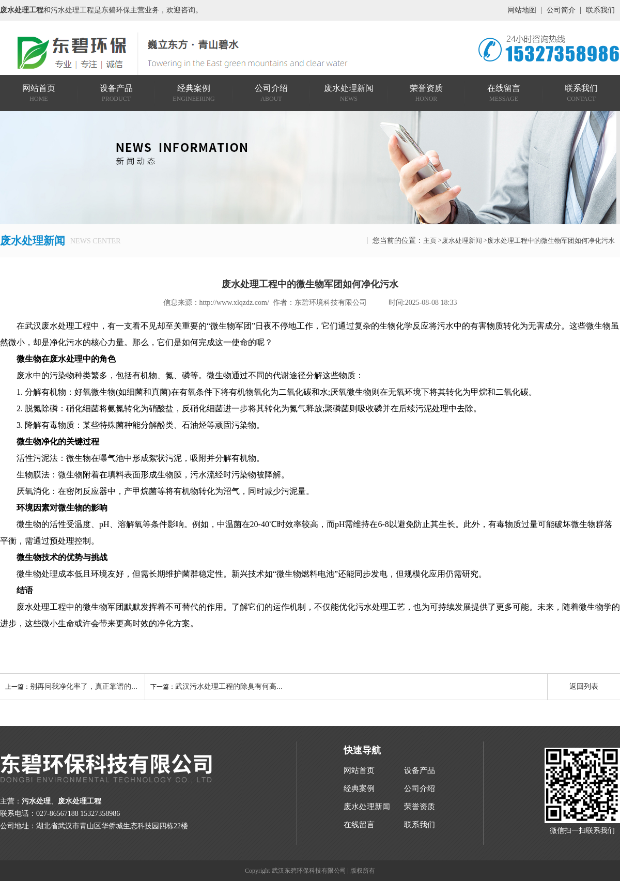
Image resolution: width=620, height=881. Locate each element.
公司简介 (561, 10)
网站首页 (359, 770)
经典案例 (359, 788)
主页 (430, 240)
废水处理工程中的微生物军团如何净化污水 (551, 240)
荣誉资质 (419, 806)
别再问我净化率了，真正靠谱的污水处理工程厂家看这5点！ (126, 686)
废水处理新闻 (462, 240)
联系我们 (600, 10)
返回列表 (583, 686)
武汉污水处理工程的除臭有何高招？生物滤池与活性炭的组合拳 (276, 686)
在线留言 (359, 825)
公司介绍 (419, 788)
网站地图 (521, 10)
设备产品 (419, 770)
